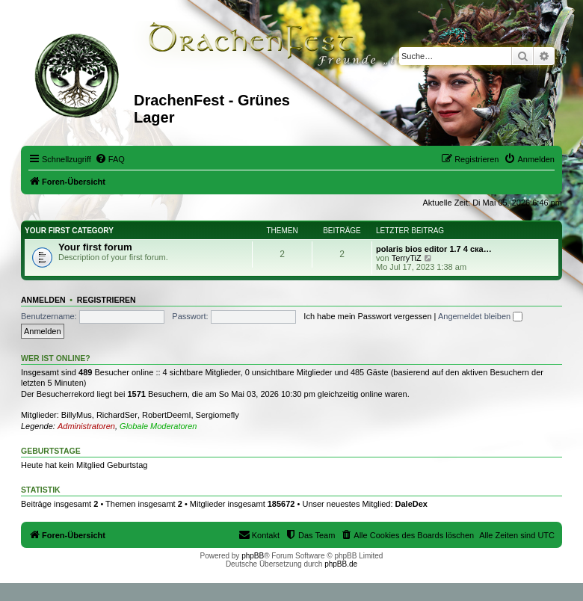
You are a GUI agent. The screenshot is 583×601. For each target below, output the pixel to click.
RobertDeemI (166, 414)
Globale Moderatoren (158, 426)
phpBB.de (340, 564)
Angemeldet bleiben (480, 316)
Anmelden (43, 299)
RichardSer (117, 414)
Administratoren (86, 426)
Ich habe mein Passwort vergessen (367, 316)
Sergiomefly (217, 414)
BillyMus (76, 414)
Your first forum (95, 247)
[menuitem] (110, 159)
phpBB (252, 556)
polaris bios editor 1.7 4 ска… (434, 248)
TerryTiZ (407, 257)
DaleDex (411, 503)
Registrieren (106, 299)
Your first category (69, 230)
